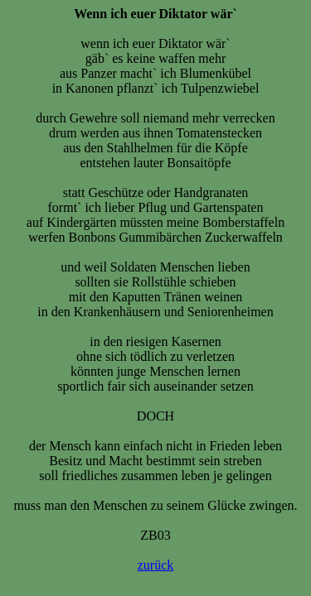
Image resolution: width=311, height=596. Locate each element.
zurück (156, 565)
